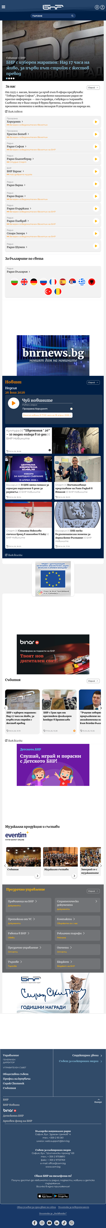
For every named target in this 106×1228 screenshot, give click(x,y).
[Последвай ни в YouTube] (49, 1223)
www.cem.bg (53, 1166)
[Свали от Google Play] (61, 1196)
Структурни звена (87, 1055)
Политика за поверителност (73, 1207)
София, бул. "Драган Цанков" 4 (53, 1134)
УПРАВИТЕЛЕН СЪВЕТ (14, 1067)
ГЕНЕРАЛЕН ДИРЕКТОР (9, 1061)
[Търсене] (72, 16)
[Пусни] (96, 122)
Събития (9, 1088)
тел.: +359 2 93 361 (53, 1137)
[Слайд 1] (7, 78)
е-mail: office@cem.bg (53, 1163)
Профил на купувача (16, 1078)
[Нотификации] (97, 7)
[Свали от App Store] (45, 1196)
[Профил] (102, 7)
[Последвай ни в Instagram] (42, 1223)
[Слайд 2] (9, 78)
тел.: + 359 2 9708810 (53, 1156)
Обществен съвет (15, 1074)
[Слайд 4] (13, 78)
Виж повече (14, 111)
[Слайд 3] (11, 78)
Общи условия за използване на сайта (36, 1207)
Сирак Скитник (13, 1083)
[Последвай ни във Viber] (71, 1223)
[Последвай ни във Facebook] (34, 1223)
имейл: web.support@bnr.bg (53, 1141)
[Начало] (53, 7)
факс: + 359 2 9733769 (53, 1160)
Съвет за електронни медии (80, 1061)
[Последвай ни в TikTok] (64, 1223)
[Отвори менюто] (3, 6)
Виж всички (13, 555)
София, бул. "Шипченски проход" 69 (53, 1153)
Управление (11, 1055)
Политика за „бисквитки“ (53, 1213)
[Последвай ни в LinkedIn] (57, 1223)
